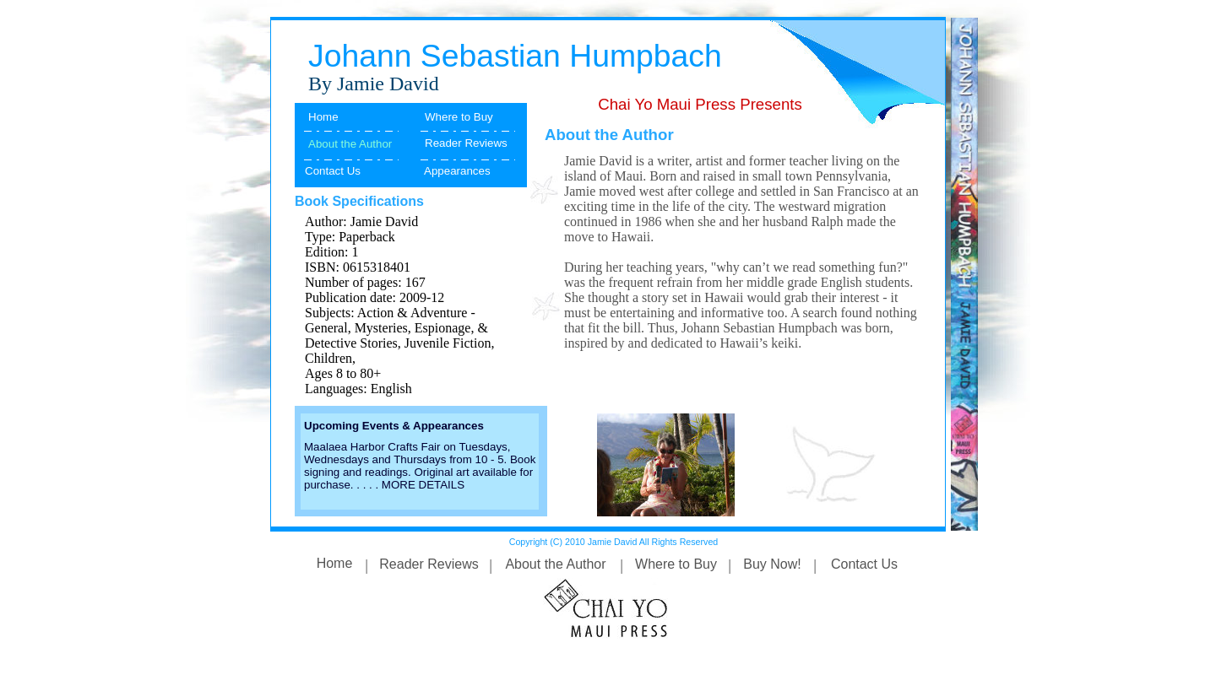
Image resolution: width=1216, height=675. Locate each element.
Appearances (457, 171)
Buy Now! (772, 564)
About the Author (555, 564)
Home (323, 117)
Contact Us (333, 171)
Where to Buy (459, 117)
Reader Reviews (466, 143)
